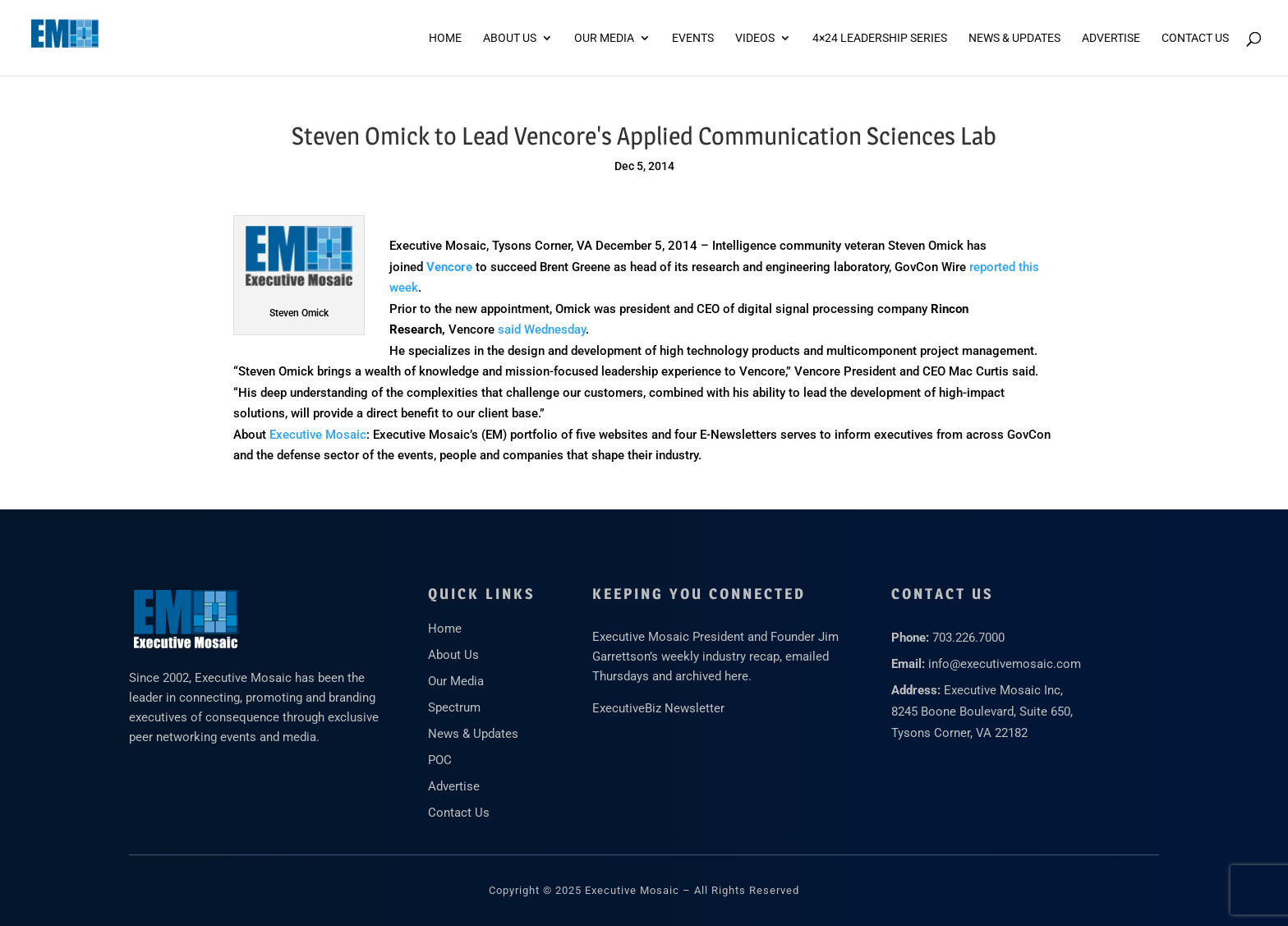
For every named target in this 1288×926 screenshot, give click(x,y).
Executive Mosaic (317, 434)
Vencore (449, 267)
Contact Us (1195, 38)
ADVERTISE (1111, 38)
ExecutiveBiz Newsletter (658, 708)
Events (693, 38)
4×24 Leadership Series (879, 38)
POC (440, 760)
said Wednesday (542, 329)
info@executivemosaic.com (1004, 663)
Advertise (454, 786)
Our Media (604, 38)
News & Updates (1014, 38)
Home (445, 38)
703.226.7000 (968, 637)
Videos (755, 38)
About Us (509, 38)
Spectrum (454, 707)
